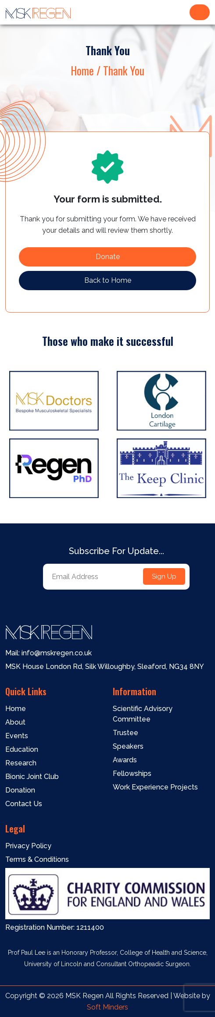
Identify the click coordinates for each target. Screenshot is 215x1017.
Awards (125, 760)
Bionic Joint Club (32, 776)
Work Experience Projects (155, 787)
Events (16, 736)
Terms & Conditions (37, 859)
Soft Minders (107, 1007)
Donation (20, 790)
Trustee (125, 733)
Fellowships (132, 773)
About (15, 722)
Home (15, 708)
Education (21, 749)
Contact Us (23, 804)
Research (20, 763)
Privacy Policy (28, 846)
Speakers (128, 746)
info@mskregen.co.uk (56, 653)
